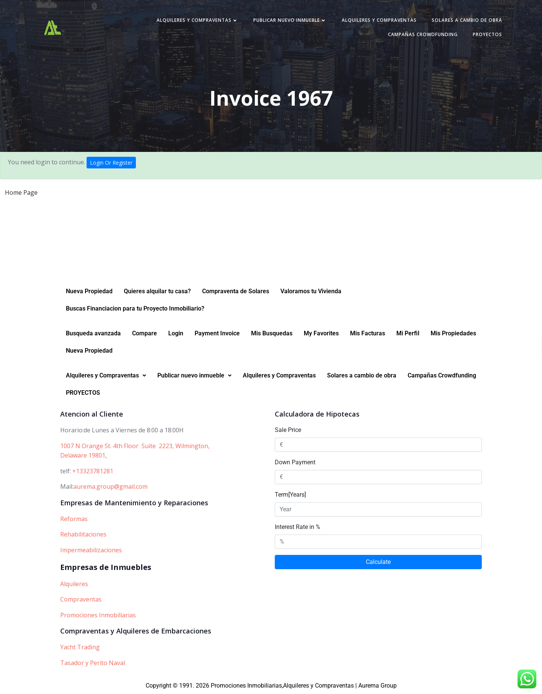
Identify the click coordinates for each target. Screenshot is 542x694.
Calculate (378, 561)
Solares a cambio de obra (467, 20)
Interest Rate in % (297, 526)
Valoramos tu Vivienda (310, 291)
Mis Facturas (367, 333)
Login (175, 333)
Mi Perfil (407, 333)
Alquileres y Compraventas (197, 20)
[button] (106, 375)
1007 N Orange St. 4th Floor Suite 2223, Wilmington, (135, 446)
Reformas (74, 519)
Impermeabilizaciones (91, 550)
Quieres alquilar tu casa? (157, 291)
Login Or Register (111, 162)
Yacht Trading (80, 647)
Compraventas (81, 599)
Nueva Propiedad (89, 291)
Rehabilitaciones (83, 534)
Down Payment (295, 462)
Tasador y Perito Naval (92, 663)
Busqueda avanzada (93, 333)
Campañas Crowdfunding (423, 34)
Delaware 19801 (82, 455)
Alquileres (74, 584)
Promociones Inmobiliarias (98, 615)
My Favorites (321, 333)
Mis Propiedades (453, 333)
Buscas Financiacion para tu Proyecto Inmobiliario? (135, 308)
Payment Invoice (217, 333)
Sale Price (288, 429)
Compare (144, 333)
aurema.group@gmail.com (110, 486)
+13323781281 (92, 471)
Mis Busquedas (271, 333)
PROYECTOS (487, 34)
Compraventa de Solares (235, 291)
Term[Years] (290, 494)
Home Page (21, 192)
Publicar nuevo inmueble (290, 20)
